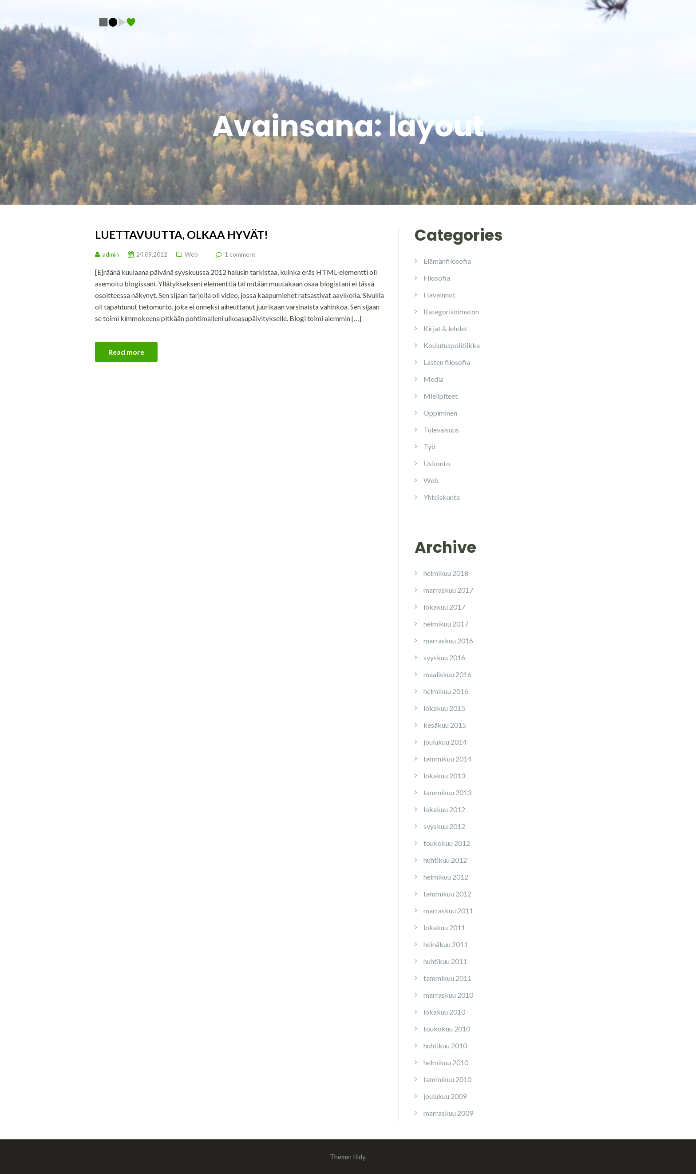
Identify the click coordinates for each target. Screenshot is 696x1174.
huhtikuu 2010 (445, 1045)
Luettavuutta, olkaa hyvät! (181, 234)
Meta (592, 26)
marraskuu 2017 (448, 590)
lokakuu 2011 (444, 927)
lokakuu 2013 (444, 775)
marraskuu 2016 (448, 640)
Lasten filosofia (446, 362)
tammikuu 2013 (447, 792)
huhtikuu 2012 (445, 860)
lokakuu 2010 (444, 1011)
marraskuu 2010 (448, 995)
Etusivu (510, 26)
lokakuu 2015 (444, 708)
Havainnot (439, 294)
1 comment (240, 254)
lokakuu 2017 (444, 607)
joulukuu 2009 (445, 1096)
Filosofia (436, 278)
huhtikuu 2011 (445, 961)
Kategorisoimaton (451, 311)
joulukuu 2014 (445, 742)
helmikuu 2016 (445, 691)
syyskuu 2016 (444, 657)
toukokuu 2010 (446, 1028)
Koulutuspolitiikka (451, 345)
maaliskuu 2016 (447, 674)
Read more (126, 352)
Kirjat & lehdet (445, 328)
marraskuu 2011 (448, 910)
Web (191, 254)
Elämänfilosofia (447, 261)
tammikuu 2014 (447, 758)
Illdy (359, 1157)
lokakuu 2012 (444, 809)
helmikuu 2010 (445, 1062)
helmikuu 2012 (445, 877)
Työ (429, 446)
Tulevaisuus (441, 429)
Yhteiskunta (441, 497)
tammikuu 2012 (447, 893)
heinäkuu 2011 (445, 944)
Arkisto (553, 26)
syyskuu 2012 (444, 826)
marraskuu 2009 (448, 1113)
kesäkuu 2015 (444, 725)
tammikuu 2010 (447, 1079)
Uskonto (436, 463)
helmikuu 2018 (445, 573)
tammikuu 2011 (447, 978)
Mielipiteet (440, 396)
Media (433, 379)
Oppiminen (440, 413)
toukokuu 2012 (446, 843)
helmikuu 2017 (445, 623)
